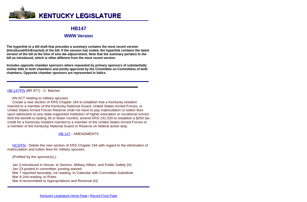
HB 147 (13, 91)
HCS (16, 145)
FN (22, 91)
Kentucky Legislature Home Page (64, 196)
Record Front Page (103, 196)
